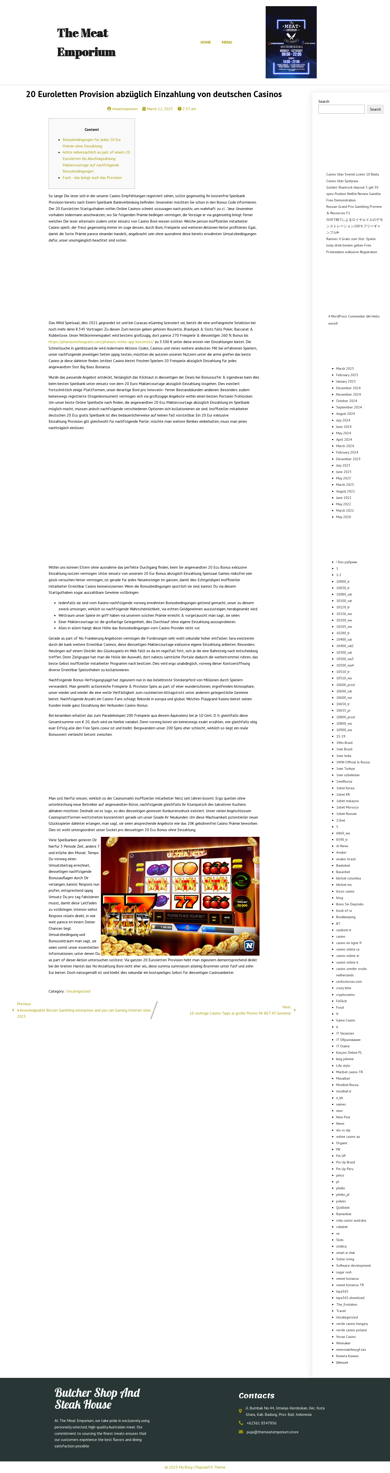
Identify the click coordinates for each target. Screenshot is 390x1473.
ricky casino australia (351, 1220)
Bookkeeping (345, 917)
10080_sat (344, 594)
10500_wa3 (345, 659)
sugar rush (344, 1272)
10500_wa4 (345, 665)
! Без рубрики (346, 562)
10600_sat (344, 691)
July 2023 (343, 465)
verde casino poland (351, 1330)
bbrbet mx (344, 884)
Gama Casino (345, 1020)
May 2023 (343, 478)
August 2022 (345, 491)
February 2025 (347, 375)
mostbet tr (344, 1091)
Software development (353, 1265)
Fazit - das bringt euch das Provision (92, 177)
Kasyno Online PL (349, 1052)
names (341, 1104)
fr (337, 1014)
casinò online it (347, 962)
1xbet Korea (345, 788)
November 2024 (348, 394)
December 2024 (348, 388)
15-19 (340, 736)
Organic (342, 1143)
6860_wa (343, 833)
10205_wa (344, 626)
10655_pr (343, 710)
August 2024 (345, 413)
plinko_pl (343, 1194)
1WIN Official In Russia (353, 762)
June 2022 (344, 497)
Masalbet (343, 1078)
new (339, 1110)
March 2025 (345, 368)
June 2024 (344, 426)
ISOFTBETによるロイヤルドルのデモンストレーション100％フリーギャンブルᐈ (354, 226)
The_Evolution (346, 1304)
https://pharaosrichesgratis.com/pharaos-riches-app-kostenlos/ (101, 341)
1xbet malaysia (347, 801)
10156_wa (344, 614)
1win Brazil (344, 749)
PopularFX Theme (210, 1467)
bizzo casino (345, 891)
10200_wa (344, 620)
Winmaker (343, 1343)
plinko (340, 1188)
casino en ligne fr (349, 943)
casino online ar (347, 955)
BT (338, 923)
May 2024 (343, 433)
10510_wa (344, 678)
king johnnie (345, 1059)
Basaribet (343, 872)
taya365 (342, 1291)
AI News (342, 846)
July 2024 (343, 420)
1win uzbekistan (348, 775)
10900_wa (344, 730)
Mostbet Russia (347, 1085)
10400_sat (344, 639)
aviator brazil (346, 859)
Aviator (341, 852)
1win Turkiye (345, 768)
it (337, 1027)
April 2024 (344, 439)
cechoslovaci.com (349, 981)
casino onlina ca (347, 949)
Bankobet (343, 865)
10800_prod (345, 717)
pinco (340, 1175)
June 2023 (344, 472)
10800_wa (344, 723)
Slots (340, 1240)
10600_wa (344, 697)
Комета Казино (347, 1356)
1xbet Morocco (347, 807)
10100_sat (344, 600)
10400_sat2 (345, 646)
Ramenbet (343, 1214)
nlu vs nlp (343, 1130)
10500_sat (344, 652)
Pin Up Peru (344, 1169)
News (340, 1123)
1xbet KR (343, 794)
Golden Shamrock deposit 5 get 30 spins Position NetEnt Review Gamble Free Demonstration (353, 193)
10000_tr (343, 581)
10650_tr (343, 704)
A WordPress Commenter (346, 316)
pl (337, 1181)
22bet (340, 820)
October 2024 (346, 401)
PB (338, 1149)
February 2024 (347, 452)
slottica (341, 1246)
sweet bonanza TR (350, 1285)
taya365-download (350, 1298)
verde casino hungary (352, 1323)
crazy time (343, 988)
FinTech (341, 1001)
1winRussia (344, 781)
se (338, 1233)
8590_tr (342, 839)
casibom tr (344, 930)
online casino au (348, 1136)
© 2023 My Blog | (180, 1467)
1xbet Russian (346, 813)
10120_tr (343, 607)
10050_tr (343, 588)
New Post (343, 1117)
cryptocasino (345, 994)
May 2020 (343, 517)
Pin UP (341, 1156)
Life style (343, 1065)
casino (340, 936)
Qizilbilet (343, 1207)
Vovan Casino (346, 1336)
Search (323, 101)
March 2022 (345, 510)
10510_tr (343, 671)
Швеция (342, 1362)
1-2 (338, 575)
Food (340, 1007)
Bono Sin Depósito (350, 904)
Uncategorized (78, 991)
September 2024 (349, 407)
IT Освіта (343, 1046)
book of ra (344, 910)
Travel (341, 1311)
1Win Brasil (344, 742)
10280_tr (343, 633)
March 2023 (345, 484)
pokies (341, 1201)
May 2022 (343, 504)
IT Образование (348, 1039)
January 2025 (346, 381)
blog (339, 897)
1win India (343, 756)
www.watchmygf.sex (351, 1349)
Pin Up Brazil (345, 1162)
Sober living (345, 1259)
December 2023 (348, 459)
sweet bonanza (347, 1278)
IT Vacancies (345, 1033)
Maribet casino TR (349, 1072)
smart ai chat (345, 1252)
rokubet (342, 1227)
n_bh (339, 1098)
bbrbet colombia (348, 878)
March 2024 (345, 446)
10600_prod (345, 685)
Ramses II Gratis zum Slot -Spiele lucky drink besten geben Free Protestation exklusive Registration (351, 245)
